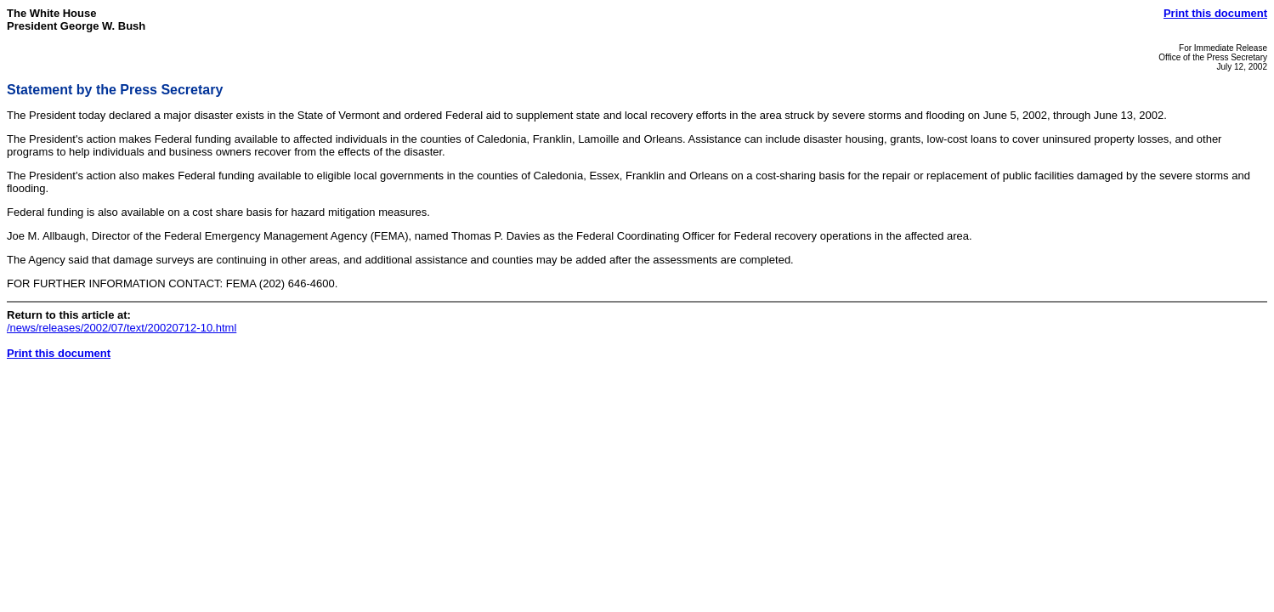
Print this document (1215, 13)
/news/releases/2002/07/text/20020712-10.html (121, 327)
